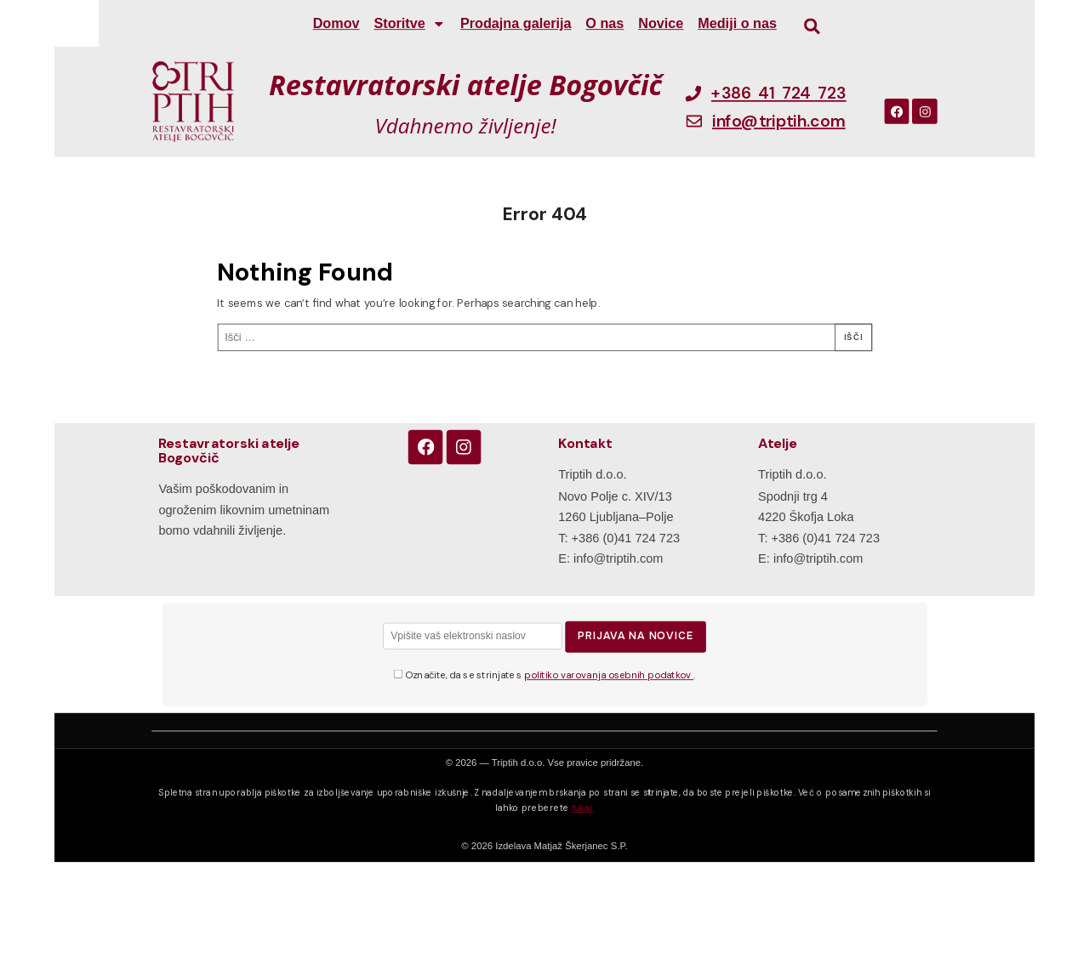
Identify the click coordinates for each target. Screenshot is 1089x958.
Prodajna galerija (516, 23)
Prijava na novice (635, 636)
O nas (604, 23)
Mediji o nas (737, 23)
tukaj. (583, 807)
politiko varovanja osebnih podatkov (608, 676)
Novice (660, 23)
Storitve (409, 23)
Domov (336, 23)
